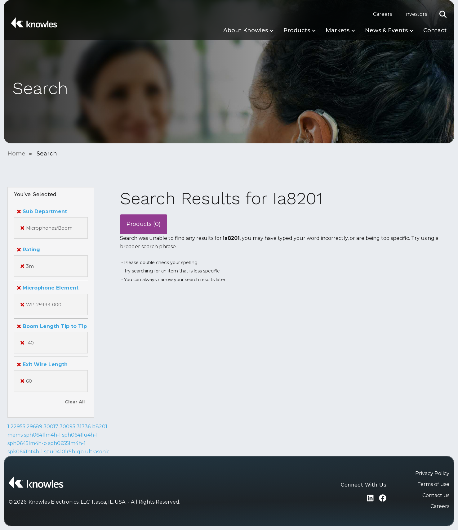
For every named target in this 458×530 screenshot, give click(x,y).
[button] (443, 14)
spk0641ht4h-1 (25, 452)
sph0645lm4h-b (27, 443)
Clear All (75, 402)
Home (16, 153)
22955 (18, 426)
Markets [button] (337, 30)
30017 (50, 426)
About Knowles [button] (245, 30)
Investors (415, 14)
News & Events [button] (386, 30)
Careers (382, 14)
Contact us (435, 495)
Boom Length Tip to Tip (52, 326)
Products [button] (296, 30)
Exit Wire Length (42, 364)
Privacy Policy (432, 473)
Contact (435, 30)
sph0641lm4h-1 (42, 435)
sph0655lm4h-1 (67, 443)
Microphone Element (47, 288)
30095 (67, 426)
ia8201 (99, 426)
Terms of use (433, 484)
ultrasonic (97, 452)
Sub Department (42, 211)
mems (15, 435)
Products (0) (144, 224)
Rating (28, 250)
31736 (84, 426)
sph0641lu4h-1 (80, 435)
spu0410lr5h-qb (64, 452)
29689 (34, 426)
